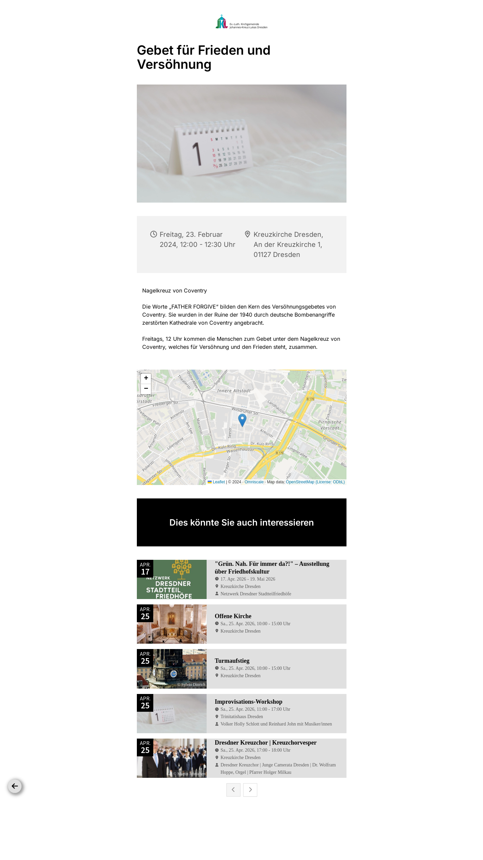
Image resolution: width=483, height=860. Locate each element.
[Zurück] (14, 786)
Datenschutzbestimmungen (240, 835)
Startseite (193, 835)
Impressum (288, 835)
